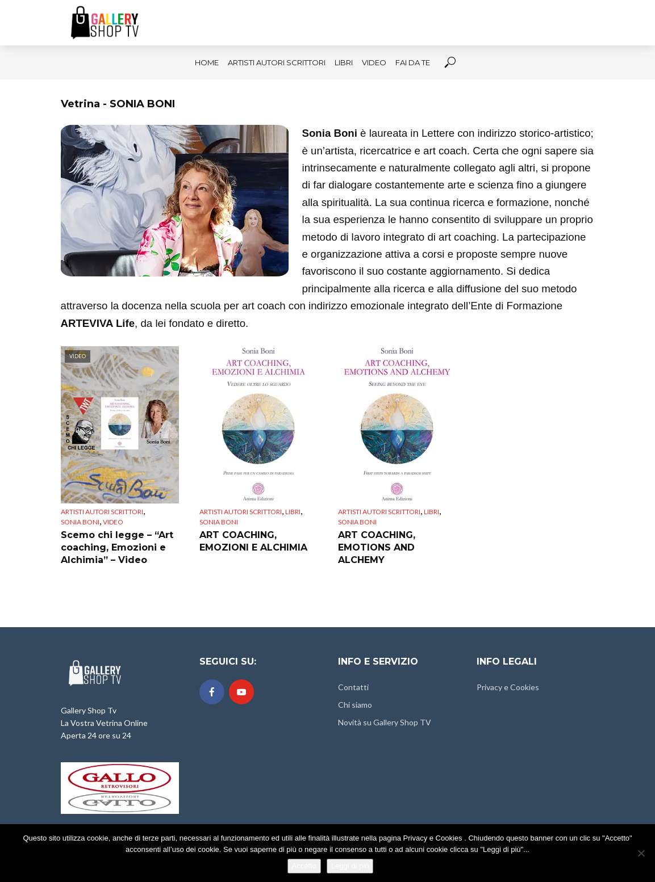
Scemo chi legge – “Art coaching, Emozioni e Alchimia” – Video (117, 547)
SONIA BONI (80, 522)
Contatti (353, 687)
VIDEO (374, 62)
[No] (640, 853)
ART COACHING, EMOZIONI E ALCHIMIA (253, 541)
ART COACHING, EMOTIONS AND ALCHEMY (376, 547)
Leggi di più (350, 866)
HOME (207, 62)
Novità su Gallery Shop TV (384, 722)
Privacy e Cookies (508, 687)
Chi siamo (355, 704)
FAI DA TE (412, 62)
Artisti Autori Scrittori (277, 62)
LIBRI (344, 62)
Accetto (304, 866)
